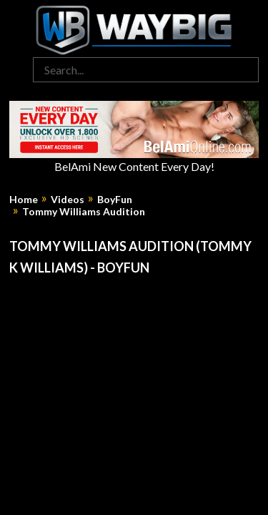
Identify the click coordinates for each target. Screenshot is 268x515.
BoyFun (114, 199)
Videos (67, 199)
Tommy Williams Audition (83, 211)
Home (23, 199)
